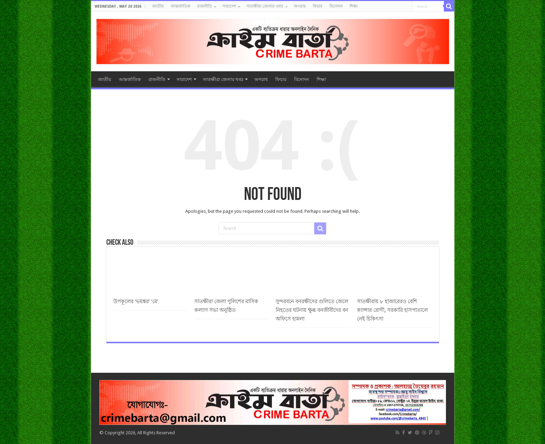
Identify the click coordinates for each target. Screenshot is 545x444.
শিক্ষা (354, 6)
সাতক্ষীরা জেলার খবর (264, 6)
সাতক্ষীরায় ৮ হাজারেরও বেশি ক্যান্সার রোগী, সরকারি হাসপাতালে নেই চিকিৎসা (392, 310)
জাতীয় (158, 6)
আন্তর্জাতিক (180, 6)
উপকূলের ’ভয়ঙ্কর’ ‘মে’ (135, 301)
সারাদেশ (229, 6)
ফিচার (318, 6)
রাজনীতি (204, 6)
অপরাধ (300, 6)
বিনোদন (336, 6)
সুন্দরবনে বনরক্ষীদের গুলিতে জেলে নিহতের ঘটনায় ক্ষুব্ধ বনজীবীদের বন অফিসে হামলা (312, 310)
